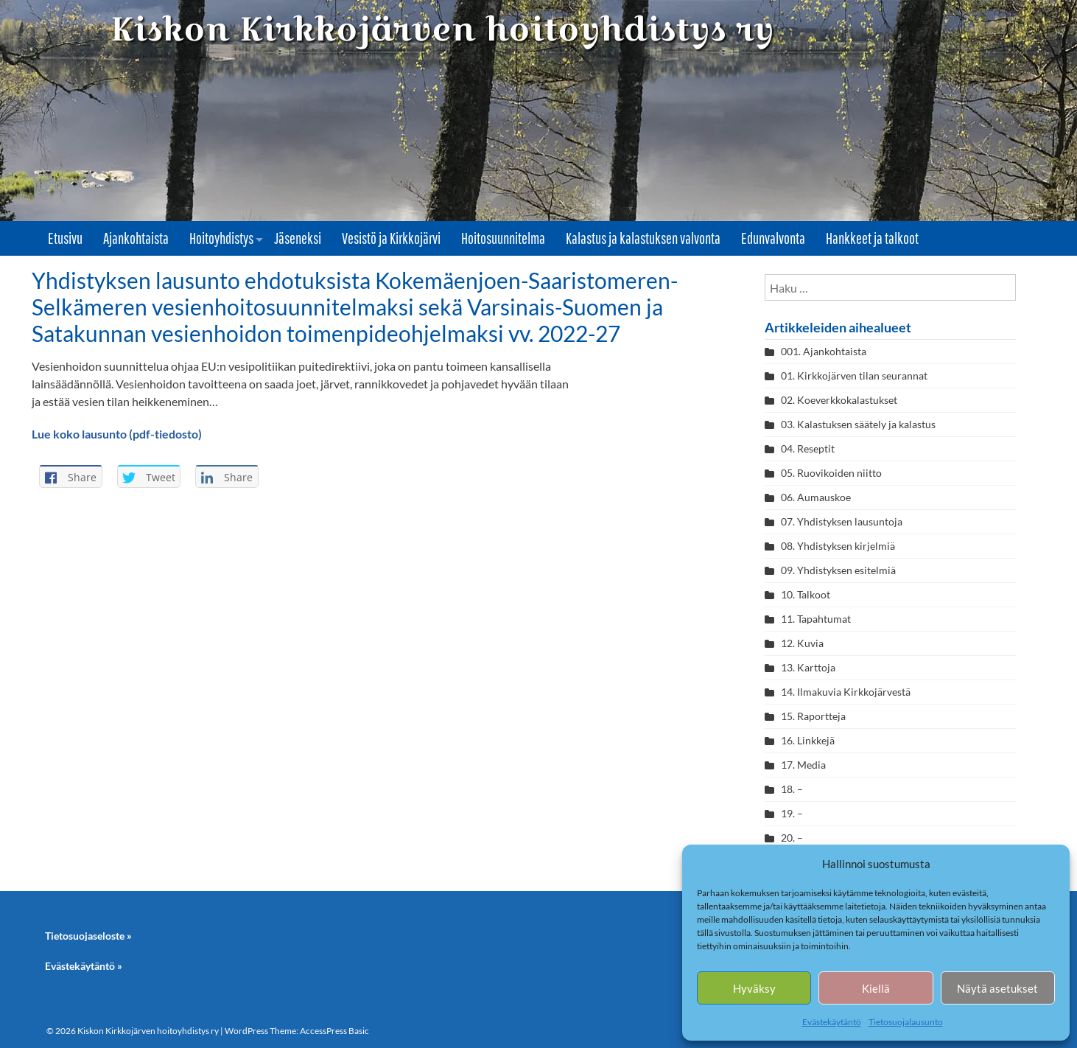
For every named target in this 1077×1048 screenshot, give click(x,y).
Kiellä (876, 988)
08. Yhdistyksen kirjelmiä (838, 545)
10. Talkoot (805, 594)
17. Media (803, 764)
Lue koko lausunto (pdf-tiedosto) (117, 434)
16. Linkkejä (808, 740)
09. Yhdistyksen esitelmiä (838, 570)
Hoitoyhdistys (221, 238)
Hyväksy (754, 988)
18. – (792, 789)
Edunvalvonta (773, 238)
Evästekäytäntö (831, 1021)
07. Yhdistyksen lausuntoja (841, 521)
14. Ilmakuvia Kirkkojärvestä (846, 691)
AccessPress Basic (334, 1030)
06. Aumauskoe (816, 497)
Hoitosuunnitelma (503, 238)
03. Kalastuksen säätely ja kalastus (858, 424)
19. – (792, 813)
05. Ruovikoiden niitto (831, 473)
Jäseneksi (297, 238)
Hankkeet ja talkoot (872, 238)
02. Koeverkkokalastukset (839, 400)
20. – (793, 837)
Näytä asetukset (997, 988)
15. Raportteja (813, 716)
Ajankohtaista (136, 238)
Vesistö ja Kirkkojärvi (391, 238)
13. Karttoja (808, 667)
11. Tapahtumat (816, 618)
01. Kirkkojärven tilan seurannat (854, 375)
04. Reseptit (808, 448)
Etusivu (65, 238)
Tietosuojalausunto (906, 1021)
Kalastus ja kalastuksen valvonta (643, 238)
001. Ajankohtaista (823, 351)
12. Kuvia (802, 643)
